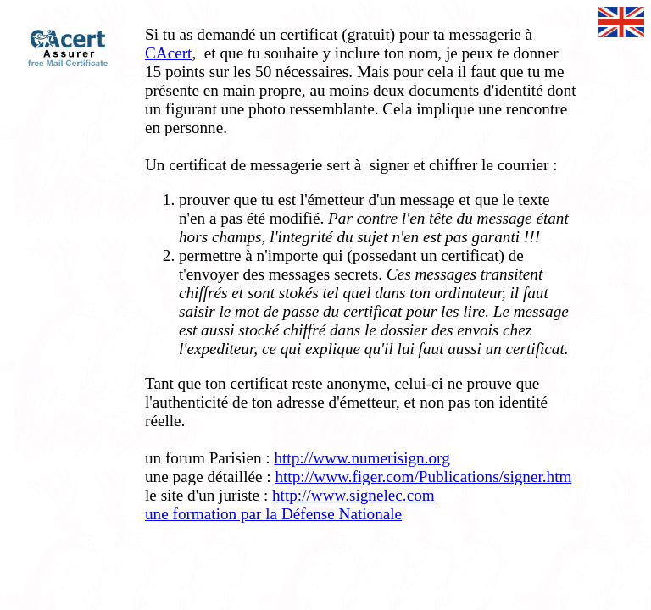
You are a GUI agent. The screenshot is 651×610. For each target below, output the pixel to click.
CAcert (168, 53)
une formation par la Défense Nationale (273, 514)
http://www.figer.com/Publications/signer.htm (423, 476)
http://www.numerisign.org (361, 458)
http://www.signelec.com (353, 495)
